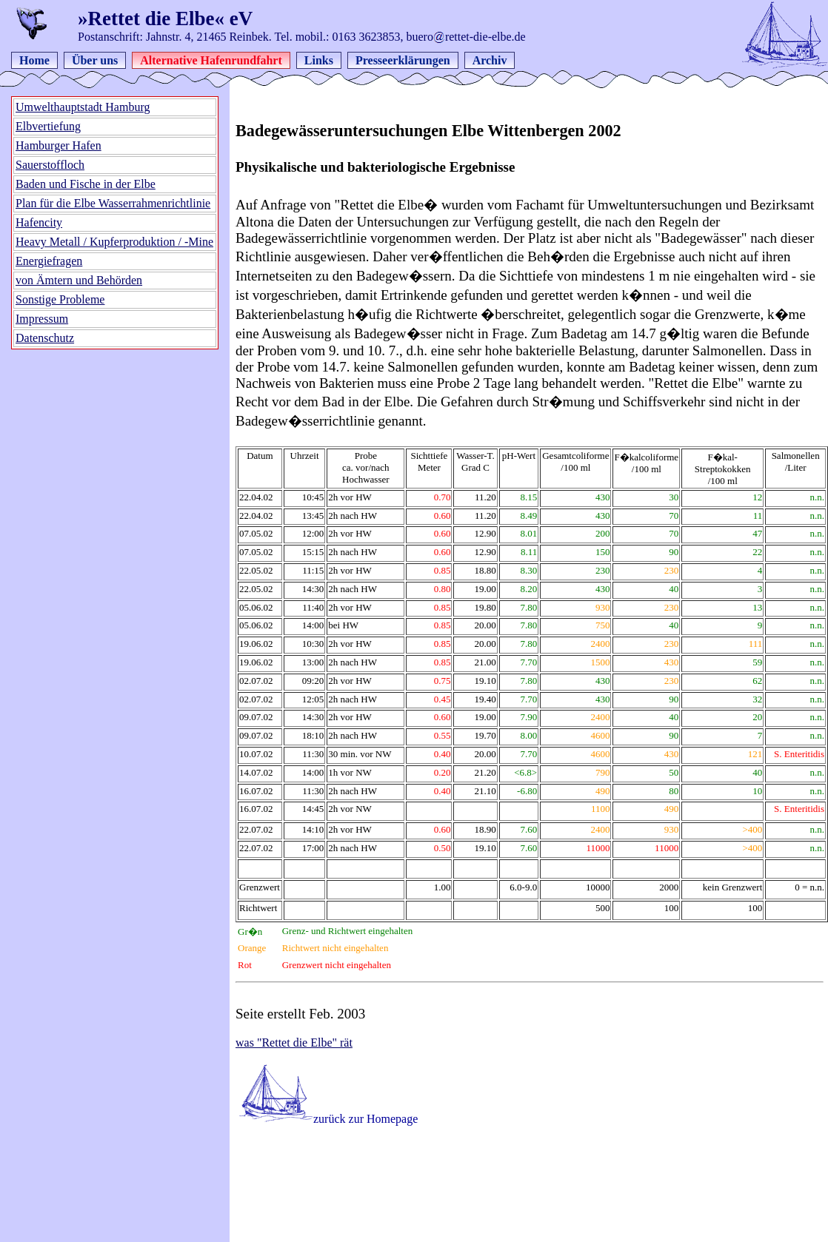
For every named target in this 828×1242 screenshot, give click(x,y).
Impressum (42, 318)
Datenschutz (45, 338)
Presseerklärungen (402, 60)
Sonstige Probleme (60, 299)
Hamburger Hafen (58, 145)
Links (318, 60)
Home (34, 60)
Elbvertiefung (48, 126)
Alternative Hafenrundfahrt (211, 60)
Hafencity (39, 222)
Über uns (95, 60)
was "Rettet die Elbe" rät (294, 1042)
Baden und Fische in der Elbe (86, 184)
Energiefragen (49, 261)
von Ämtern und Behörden (79, 280)
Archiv (490, 60)
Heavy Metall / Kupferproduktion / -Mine (114, 241)
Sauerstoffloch (50, 164)
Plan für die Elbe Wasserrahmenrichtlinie (113, 203)
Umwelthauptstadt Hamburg (83, 107)
